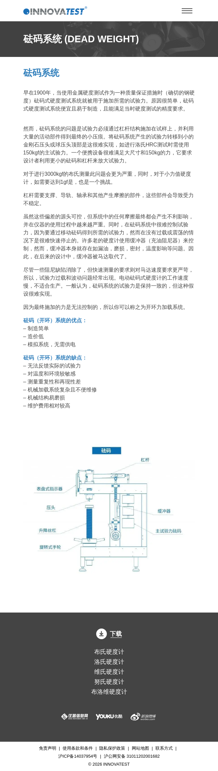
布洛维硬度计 (109, 691)
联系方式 (164, 748)
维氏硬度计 (109, 671)
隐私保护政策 (112, 748)
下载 (109, 634)
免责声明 (47, 748)
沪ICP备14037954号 (77, 756)
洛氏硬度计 (109, 661)
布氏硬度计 (109, 651)
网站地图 (140, 748)
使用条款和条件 (78, 748)
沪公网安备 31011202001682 (132, 756)
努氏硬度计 (109, 681)
